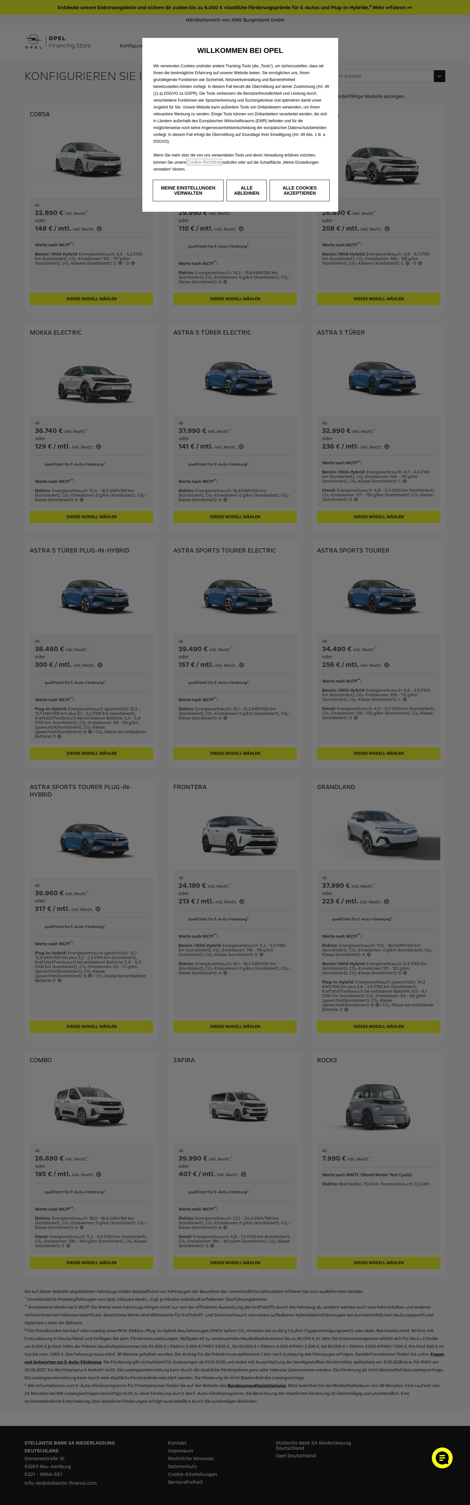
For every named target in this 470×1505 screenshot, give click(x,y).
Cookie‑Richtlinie (204, 162)
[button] (188, 190)
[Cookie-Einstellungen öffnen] (442, 1457)
